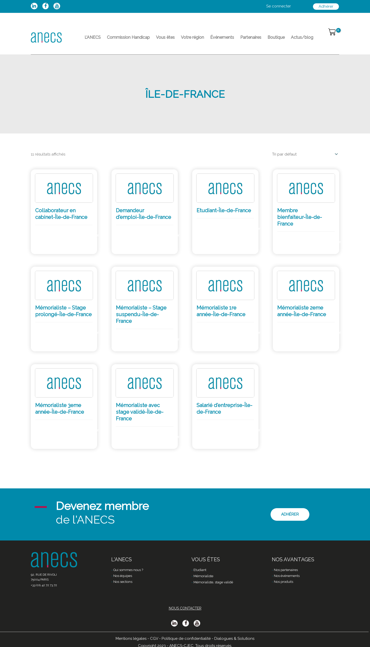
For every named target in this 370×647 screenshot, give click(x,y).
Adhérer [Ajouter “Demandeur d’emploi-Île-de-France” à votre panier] (170, 235)
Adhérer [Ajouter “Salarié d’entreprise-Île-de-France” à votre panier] (251, 430)
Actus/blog (302, 37)
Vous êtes (165, 37)
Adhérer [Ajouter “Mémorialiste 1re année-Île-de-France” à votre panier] (251, 333)
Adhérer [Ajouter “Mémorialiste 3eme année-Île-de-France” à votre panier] (90, 430)
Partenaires (250, 37)
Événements (222, 37)
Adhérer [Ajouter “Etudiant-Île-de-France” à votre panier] (251, 229)
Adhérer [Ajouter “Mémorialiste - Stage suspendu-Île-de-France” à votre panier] (170, 339)
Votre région (192, 37)
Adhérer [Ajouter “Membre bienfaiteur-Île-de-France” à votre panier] (332, 242)
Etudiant (199, 570)
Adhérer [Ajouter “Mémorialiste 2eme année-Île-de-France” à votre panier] (332, 333)
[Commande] (304, 154)
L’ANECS (93, 37)
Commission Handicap (128, 37)
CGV (154, 638)
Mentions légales (131, 638)
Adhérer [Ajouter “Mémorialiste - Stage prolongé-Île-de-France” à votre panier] (90, 333)
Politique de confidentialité (186, 638)
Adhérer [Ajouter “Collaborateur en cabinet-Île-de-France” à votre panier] (90, 235)
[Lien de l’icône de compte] (278, 6)
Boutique (276, 37)
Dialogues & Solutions (234, 638)
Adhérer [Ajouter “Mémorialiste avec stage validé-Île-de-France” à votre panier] (170, 437)
